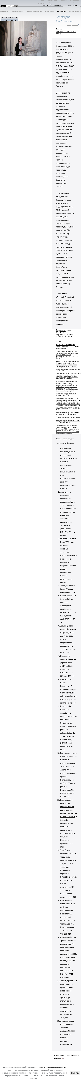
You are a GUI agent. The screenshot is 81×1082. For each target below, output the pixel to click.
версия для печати (73, 25)
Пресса (45, 5)
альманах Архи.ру (17, 11)
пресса (42, 0)
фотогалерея (41, 3)
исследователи (61, 11)
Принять (75, 1073)
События (57, 5)
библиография (49, 11)
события (42, 2)
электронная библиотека (34, 11)
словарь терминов (75, 11)
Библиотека (72, 5)
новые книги (4, 11)
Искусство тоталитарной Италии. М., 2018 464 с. (64, 335)
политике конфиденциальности (52, 1067)
